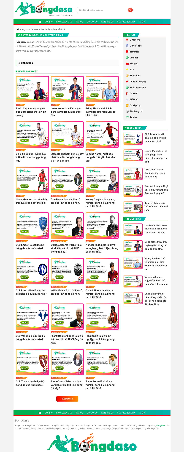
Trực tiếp (132, 51)
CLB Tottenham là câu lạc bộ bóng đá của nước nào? (155, 138)
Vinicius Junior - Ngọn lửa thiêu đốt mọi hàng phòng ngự (31, 157)
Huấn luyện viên (64, 22)
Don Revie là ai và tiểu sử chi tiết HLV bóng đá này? (65, 201)
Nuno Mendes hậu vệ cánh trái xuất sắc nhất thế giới (31, 201)
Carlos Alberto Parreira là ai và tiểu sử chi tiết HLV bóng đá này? (66, 248)
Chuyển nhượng (136, 81)
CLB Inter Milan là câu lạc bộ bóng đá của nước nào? (31, 292)
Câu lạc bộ (92, 22)
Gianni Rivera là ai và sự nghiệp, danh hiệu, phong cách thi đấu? (100, 294)
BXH (130, 69)
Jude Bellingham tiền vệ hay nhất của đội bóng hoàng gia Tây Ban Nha (67, 157)
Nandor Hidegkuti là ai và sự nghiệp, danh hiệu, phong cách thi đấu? (102, 248)
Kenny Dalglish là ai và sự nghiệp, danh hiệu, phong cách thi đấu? (100, 203)
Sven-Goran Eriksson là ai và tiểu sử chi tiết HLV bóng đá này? (67, 385)
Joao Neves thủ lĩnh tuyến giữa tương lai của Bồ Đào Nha (66, 112)
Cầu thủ (49, 22)
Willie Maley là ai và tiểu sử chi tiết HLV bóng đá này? (66, 292)
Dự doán (132, 57)
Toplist (142, 22)
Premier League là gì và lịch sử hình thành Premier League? (156, 190)
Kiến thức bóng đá (126, 22)
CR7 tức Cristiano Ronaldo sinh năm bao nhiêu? (155, 173)
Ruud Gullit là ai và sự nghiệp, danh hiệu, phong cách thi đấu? (100, 339)
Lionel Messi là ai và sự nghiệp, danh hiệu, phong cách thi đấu (156, 156)
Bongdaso (22, 42)
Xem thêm (67, 399)
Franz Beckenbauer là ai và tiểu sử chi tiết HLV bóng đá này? (67, 339)
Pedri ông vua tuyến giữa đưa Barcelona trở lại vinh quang (31, 112)
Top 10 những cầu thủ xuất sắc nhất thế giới (156, 207)
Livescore (133, 39)
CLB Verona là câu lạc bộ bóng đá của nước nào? (30, 337)
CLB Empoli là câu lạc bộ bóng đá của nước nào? (30, 246)
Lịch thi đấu (134, 45)
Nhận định (133, 75)
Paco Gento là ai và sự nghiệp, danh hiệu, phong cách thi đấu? (100, 385)
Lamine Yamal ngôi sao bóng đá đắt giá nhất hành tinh (101, 157)
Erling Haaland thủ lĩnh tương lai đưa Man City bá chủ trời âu (100, 112)
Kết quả (132, 63)
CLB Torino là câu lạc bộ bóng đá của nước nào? (30, 383)
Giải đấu (79, 22)
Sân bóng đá (107, 22)
